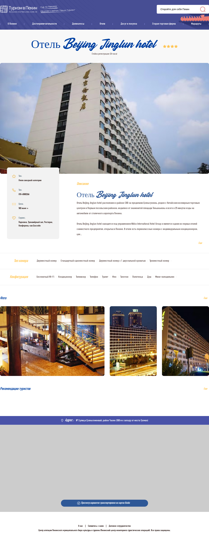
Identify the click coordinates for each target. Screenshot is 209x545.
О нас (80, 526)
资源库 (37, 9)
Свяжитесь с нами (96, 526)
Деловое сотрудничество (120, 526)
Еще (205, 389)
